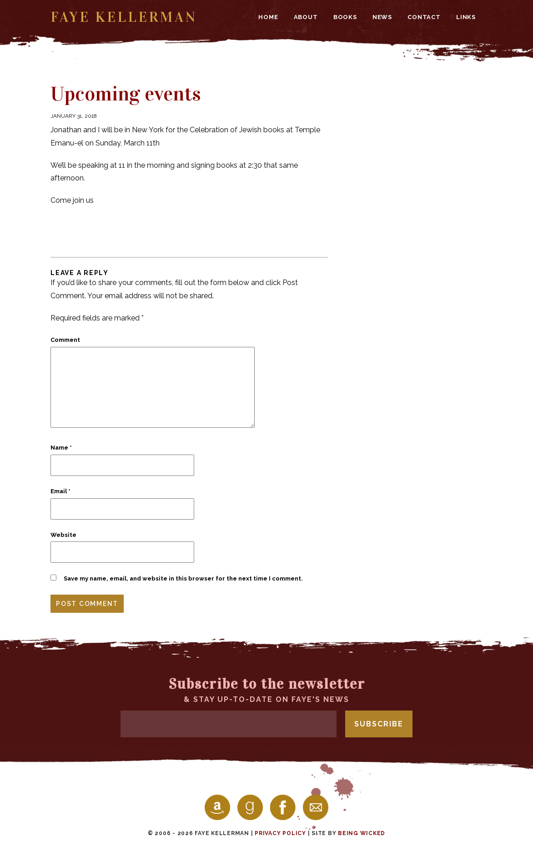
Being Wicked (361, 833)
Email (60, 491)
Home (268, 17)
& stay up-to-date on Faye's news (266, 689)
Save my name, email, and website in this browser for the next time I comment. (183, 578)
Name (61, 447)
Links (466, 17)
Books (345, 17)
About (306, 17)
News (382, 17)
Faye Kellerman (123, 17)
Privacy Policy (280, 833)
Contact (424, 17)
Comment (65, 339)
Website (63, 534)
